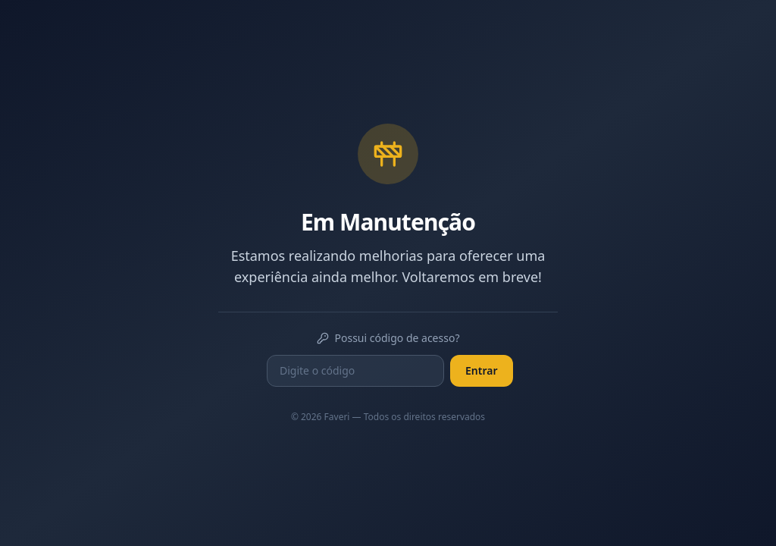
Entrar (481, 370)
